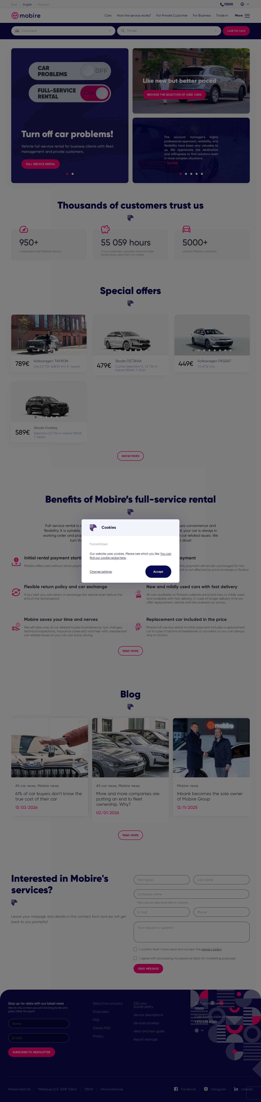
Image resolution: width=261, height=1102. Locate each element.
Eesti (105, 544)
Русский (95, 543)
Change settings (101, 571)
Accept (158, 571)
